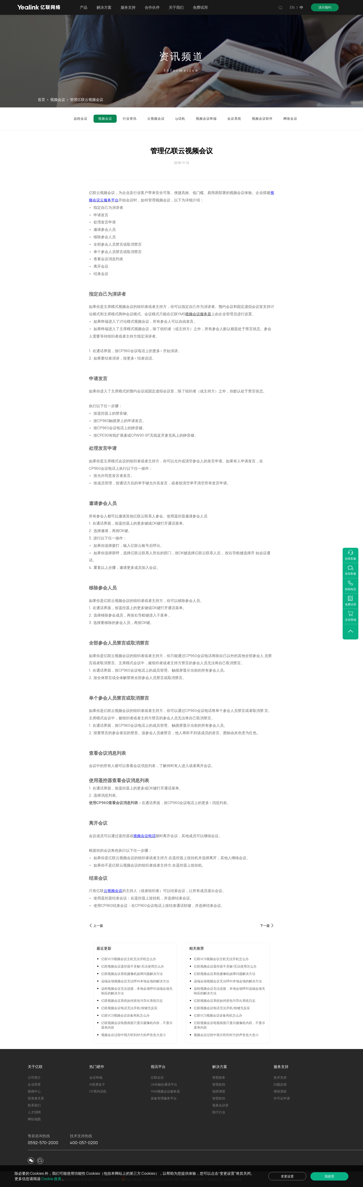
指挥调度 (218, 1091)
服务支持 (128, 7)
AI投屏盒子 (97, 1084)
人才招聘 (34, 1112)
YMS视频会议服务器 (165, 1091)
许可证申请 (282, 1098)
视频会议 (57, 99)
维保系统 (280, 1091)
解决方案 (104, 7)
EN (292, 7)
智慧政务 (218, 1077)
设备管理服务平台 (164, 1098)
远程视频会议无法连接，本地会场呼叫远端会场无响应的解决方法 (136, 990)
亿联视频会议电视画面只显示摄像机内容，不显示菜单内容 (136, 1025)
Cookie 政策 (51, 1178)
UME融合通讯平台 (164, 1084)
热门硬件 (96, 1066)
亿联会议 (157, 1077)
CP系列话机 (97, 1091)
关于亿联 (35, 1066)
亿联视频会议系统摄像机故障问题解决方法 (132, 973)
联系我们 (34, 1105)
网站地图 (34, 1119)
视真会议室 (220, 1105)
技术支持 (280, 1077)
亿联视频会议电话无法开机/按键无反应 (129, 1008)
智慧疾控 (218, 1098)
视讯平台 (158, 1066)
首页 (41, 99)
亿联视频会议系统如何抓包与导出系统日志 (132, 1000)
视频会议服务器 (198, 313)
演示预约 (324, 7)
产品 (83, 7)
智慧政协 (218, 1084)
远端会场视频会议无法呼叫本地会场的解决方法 (135, 981)
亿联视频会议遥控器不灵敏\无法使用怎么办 (132, 966)
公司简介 (34, 1077)
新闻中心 (34, 1091)
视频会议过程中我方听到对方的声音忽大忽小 (133, 1035)
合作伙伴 (152, 7)
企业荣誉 (34, 1084)
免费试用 (200, 7)
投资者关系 (36, 1098)
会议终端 (95, 1077)
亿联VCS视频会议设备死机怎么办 (125, 1015)
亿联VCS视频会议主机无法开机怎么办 (128, 959)
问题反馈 (280, 1084)
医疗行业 (218, 1112)
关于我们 (176, 7)
